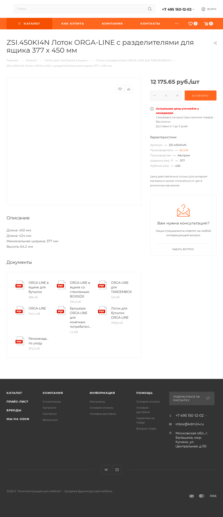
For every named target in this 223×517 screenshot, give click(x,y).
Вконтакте (106, 469)
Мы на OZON (18, 419)
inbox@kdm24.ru (190, 424)
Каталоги (49, 407)
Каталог (14, 393)
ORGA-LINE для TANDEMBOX (121, 287)
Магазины (97, 401)
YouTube (117, 469)
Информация (102, 393)
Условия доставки (103, 413)
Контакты (50, 413)
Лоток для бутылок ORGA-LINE (119, 313)
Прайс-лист (17, 401)
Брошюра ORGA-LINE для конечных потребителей (80, 317)
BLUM (183, 150)
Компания (53, 393)
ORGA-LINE (37, 308)
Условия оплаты (101, 407)
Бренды (14, 410)
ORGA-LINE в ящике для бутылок (39, 287)
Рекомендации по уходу (39, 341)
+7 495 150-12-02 (176, 9)
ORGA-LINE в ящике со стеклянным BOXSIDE (80, 289)
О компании (52, 401)
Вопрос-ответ (146, 428)
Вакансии (50, 420)
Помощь (144, 393)
